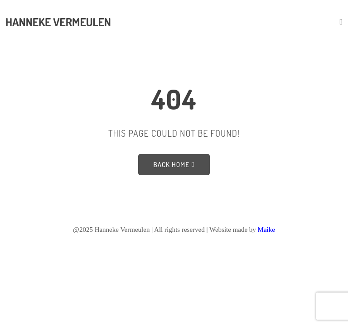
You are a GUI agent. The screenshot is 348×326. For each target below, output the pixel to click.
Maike (266, 229)
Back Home (174, 164)
